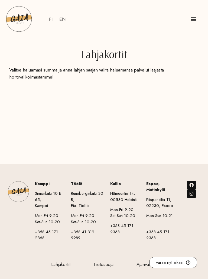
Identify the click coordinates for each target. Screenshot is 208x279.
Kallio (115, 184)
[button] (193, 19)
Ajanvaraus (146, 264)
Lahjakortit (60, 264)
